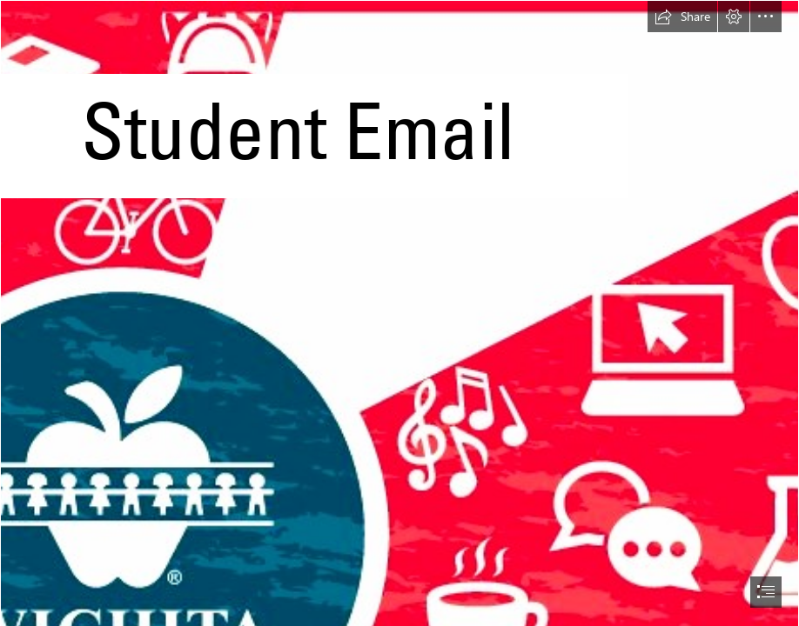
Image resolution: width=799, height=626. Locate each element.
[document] (399, 313)
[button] (682, 16)
